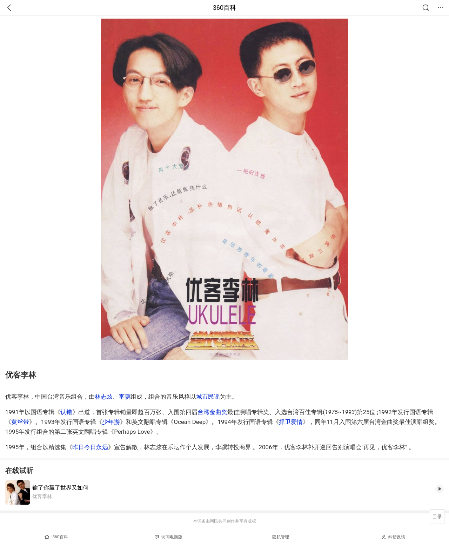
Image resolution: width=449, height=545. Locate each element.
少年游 (111, 421)
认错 (66, 412)
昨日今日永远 (90, 447)
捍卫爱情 (291, 421)
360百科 (224, 7)
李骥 (124, 396)
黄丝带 (20, 421)
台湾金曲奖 (212, 412)
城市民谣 (208, 396)
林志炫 (104, 396)
